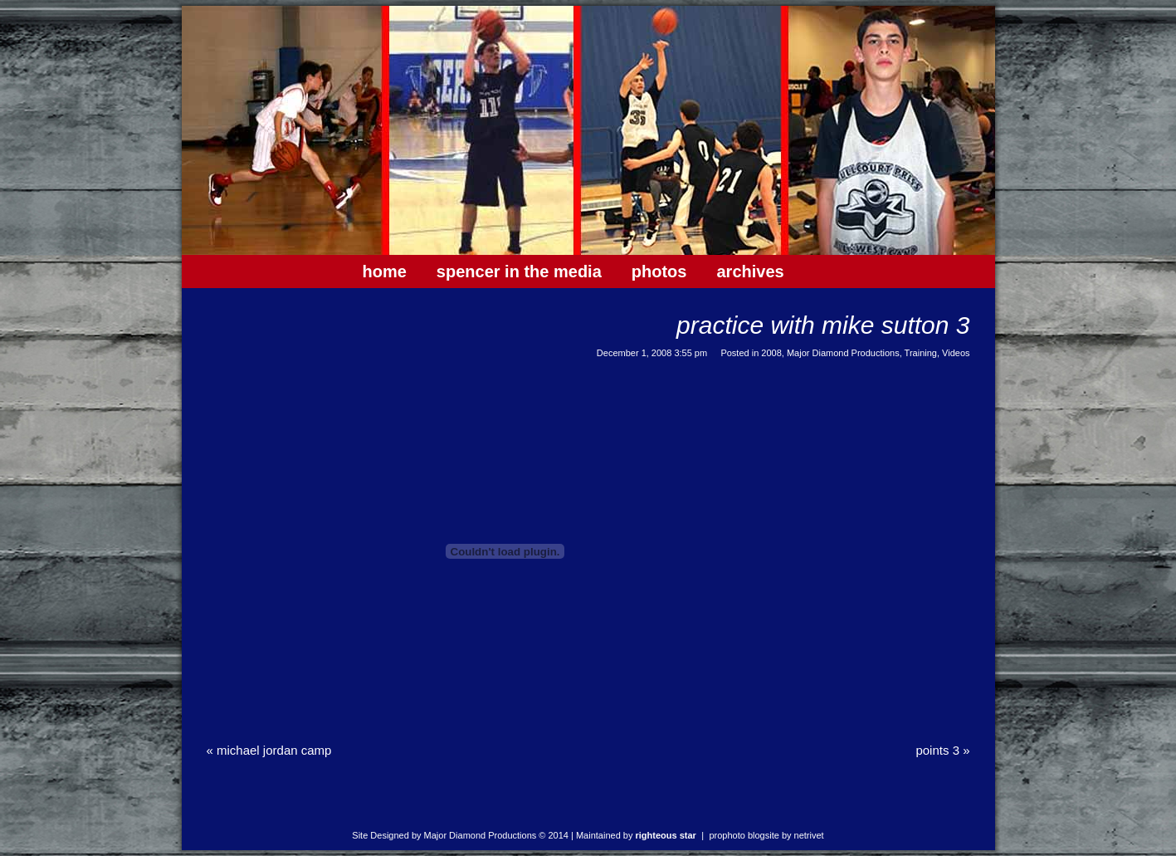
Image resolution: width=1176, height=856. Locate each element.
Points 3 (942, 750)
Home (385, 271)
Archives (749, 271)
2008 (771, 353)
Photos (659, 271)
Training (921, 353)
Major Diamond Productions (843, 353)
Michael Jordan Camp (269, 750)
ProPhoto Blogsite (743, 835)
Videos (955, 353)
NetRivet (809, 835)
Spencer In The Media (519, 271)
